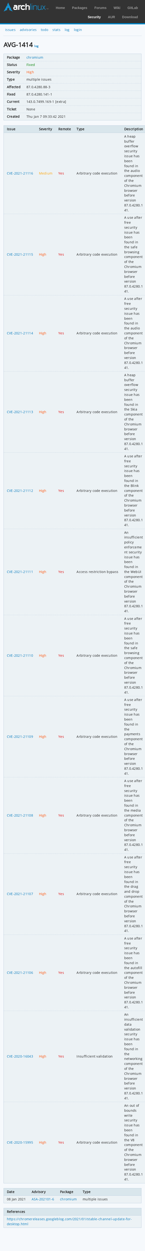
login (78, 29)
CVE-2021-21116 (20, 173)
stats (56, 29)
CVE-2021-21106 (20, 972)
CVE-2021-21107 (20, 894)
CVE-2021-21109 (20, 736)
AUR (111, 17)
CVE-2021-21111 (20, 571)
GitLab (133, 8)
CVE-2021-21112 (20, 490)
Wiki (117, 8)
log (67, 29)
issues (10, 29)
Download (130, 17)
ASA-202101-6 (43, 1199)
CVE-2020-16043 (20, 1056)
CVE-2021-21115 (20, 254)
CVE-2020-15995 (20, 1142)
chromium (34, 57)
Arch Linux (26, 7)
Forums (100, 8)
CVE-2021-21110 (20, 655)
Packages (79, 8)
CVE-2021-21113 (20, 412)
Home (60, 8)
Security (94, 17)
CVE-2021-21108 (20, 815)
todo (44, 29)
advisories (28, 29)
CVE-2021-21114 (20, 333)
